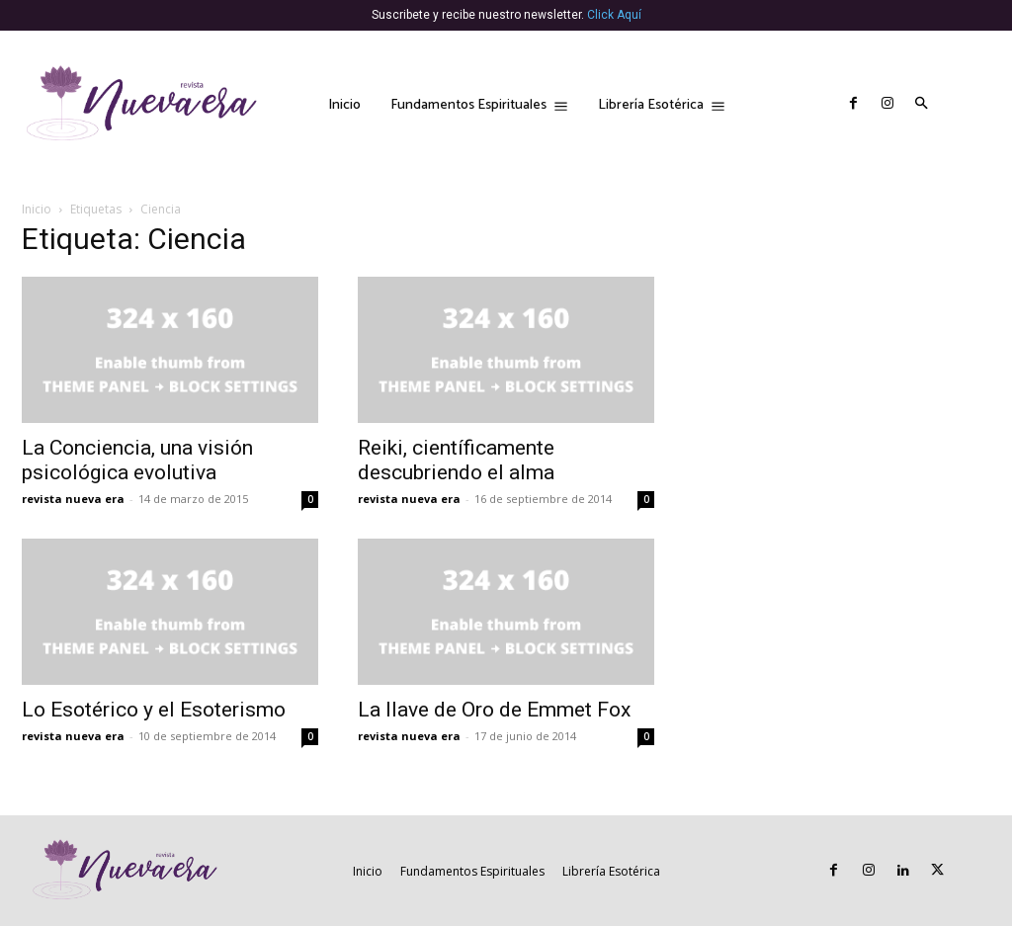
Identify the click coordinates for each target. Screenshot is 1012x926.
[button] (922, 105)
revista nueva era (73, 498)
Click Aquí (614, 15)
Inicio (36, 209)
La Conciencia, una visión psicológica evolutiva (137, 460)
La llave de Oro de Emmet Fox (494, 709)
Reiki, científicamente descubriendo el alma (456, 460)
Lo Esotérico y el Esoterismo (154, 709)
